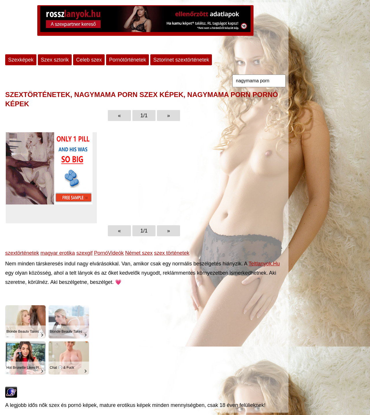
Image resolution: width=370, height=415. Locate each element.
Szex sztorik (55, 60)
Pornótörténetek (127, 60)
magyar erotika (57, 253)
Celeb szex (89, 60)
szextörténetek (22, 253)
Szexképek (21, 60)
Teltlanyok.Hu (264, 264)
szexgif (84, 253)
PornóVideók (109, 253)
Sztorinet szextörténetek (181, 60)
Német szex (139, 253)
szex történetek (171, 253)
